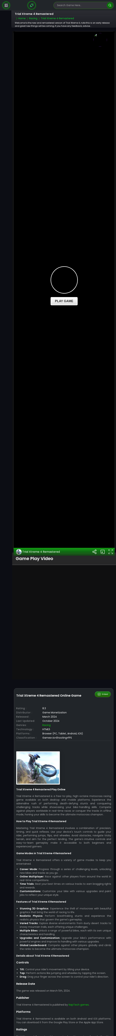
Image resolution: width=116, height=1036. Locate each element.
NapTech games (79, 984)
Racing (46, 704)
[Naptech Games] (32, 5)
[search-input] (81, 5)
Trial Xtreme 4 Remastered (38, 531)
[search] (110, 5)
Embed (103, 673)
